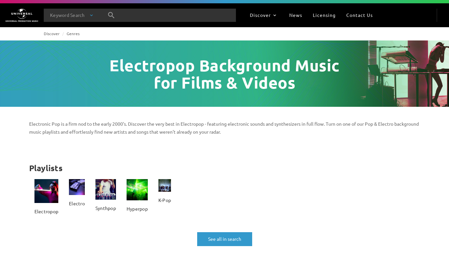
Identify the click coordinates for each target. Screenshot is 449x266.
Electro (77, 203)
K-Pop (164, 200)
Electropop (46, 211)
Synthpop (105, 208)
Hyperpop (137, 209)
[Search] (111, 15)
